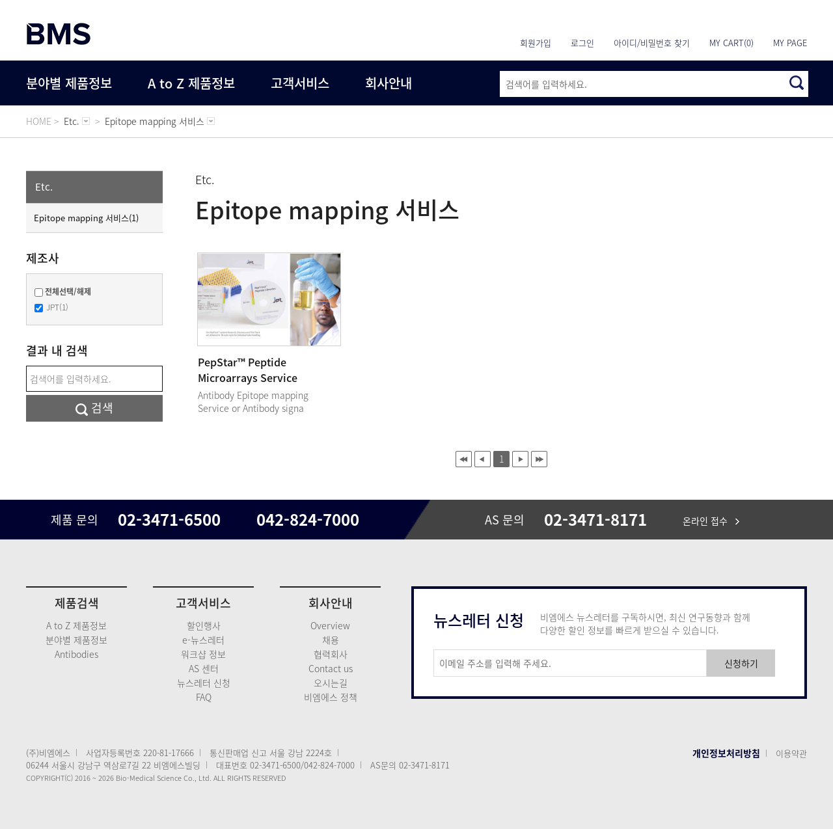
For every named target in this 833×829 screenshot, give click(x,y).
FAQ (204, 696)
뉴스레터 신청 (203, 682)
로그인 (582, 42)
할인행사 (204, 625)
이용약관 (791, 753)
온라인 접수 (711, 520)
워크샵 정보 (203, 653)
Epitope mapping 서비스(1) (86, 217)
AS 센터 (204, 668)
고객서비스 (300, 83)
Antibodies (76, 653)
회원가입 (535, 42)
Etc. (44, 187)
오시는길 (331, 682)
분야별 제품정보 (69, 83)
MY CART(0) (731, 42)
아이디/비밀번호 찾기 (652, 42)
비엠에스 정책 (330, 696)
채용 (330, 639)
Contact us (330, 668)
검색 (94, 407)
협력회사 (331, 653)
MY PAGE (790, 42)
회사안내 (388, 83)
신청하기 (741, 663)
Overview (330, 625)
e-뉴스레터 (203, 639)
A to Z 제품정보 (191, 83)
